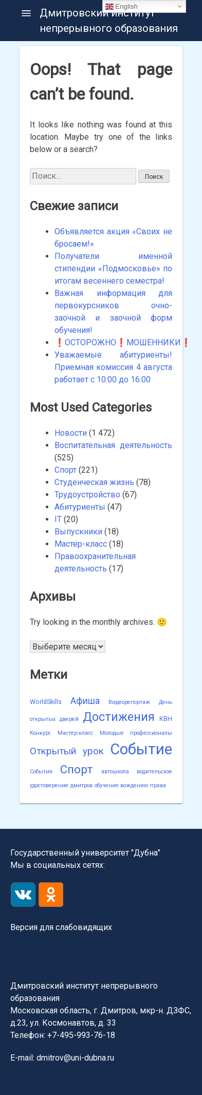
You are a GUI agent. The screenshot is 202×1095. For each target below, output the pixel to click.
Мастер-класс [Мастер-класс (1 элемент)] (75, 733)
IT (58, 519)
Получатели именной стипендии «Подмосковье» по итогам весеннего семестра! (113, 268)
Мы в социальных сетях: (57, 865)
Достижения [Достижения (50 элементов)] (119, 717)
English (121, 6)
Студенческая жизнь (94, 482)
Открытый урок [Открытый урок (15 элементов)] (67, 751)
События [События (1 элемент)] (41, 771)
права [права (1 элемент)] (158, 785)
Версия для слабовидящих (61, 927)
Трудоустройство (87, 494)
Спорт (65, 470)
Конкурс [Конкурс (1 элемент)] (40, 733)
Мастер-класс (80, 544)
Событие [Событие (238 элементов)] (141, 749)
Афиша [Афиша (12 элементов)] (85, 700)
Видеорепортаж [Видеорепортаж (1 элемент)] (129, 702)
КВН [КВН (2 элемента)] (165, 718)
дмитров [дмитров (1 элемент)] (81, 785)
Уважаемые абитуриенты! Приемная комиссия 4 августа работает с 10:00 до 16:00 (113, 367)
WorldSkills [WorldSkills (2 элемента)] (46, 702)
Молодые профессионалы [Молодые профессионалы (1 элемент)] (136, 733)
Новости (70, 433)
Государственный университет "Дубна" (85, 853)
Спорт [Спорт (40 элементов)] (76, 769)
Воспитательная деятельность (113, 445)
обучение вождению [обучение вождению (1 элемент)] (121, 785)
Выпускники (78, 531)
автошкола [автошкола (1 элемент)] (115, 771)
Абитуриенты (79, 507)
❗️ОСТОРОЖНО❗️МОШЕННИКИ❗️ (122, 342)
